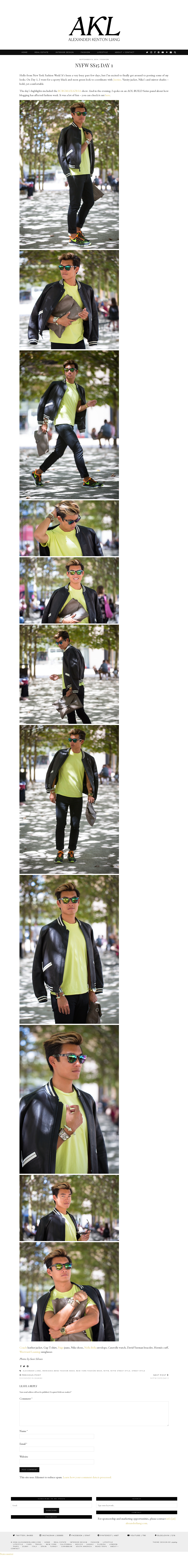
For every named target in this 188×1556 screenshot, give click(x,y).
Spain (44, 1546)
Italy (34, 1546)
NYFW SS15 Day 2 (159, 1376)
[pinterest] (159, 52)
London (113, 1544)
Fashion (85, 52)
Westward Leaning (29, 1352)
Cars (29, 1544)
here (107, 95)
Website (23, 1456)
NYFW (106, 1371)
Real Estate (41, 52)
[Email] (171, 52)
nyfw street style (120, 1371)
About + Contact (124, 52)
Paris (16, 1546)
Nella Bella (90, 1347)
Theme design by (165, 1542)
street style (138, 1371)
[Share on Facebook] (20, 1366)
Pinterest (108, 1535)
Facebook (79, 1535)
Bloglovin (165, 1535)
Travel (38, 1544)
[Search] (175, 52)
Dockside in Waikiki (30, 1376)
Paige (61, 1347)
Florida (101, 1544)
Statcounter (6, 1554)
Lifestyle (102, 52)
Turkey (54, 1546)
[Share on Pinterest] (28, 1366)
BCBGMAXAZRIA (69, 91)
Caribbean (66, 1546)
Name (23, 1431)
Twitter (23, 1535)
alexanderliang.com (29, 1542)
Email (23, 1444)
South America (84, 1546)
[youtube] (163, 52)
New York (51, 1544)
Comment (25, 1398)
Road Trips (101, 1546)
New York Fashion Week (89, 1371)
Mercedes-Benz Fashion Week (58, 1371)
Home (25, 52)
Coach (23, 1347)
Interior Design (65, 52)
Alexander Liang (32, 1371)
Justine (117, 79)
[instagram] (151, 52)
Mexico (79, 1544)
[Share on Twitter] (24, 1366)
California (66, 1544)
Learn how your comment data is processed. (87, 1477)
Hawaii (90, 1544)
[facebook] (155, 52)
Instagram (51, 1535)
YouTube (136, 1535)
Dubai (25, 1546)
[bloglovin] (167, 52)
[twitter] (147, 52)
